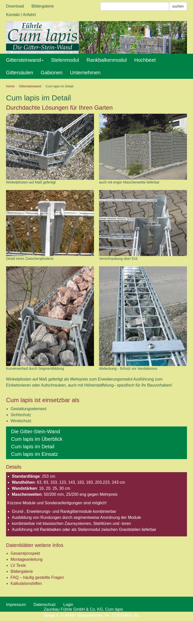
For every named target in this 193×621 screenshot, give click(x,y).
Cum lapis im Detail (32, 446)
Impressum (16, 604)
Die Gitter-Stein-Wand (35, 431)
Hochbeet (145, 60)
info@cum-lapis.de (157, 615)
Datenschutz (44, 604)
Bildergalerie (42, 6)
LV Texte (18, 565)
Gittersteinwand (24, 60)
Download (15, 6)
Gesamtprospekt (25, 553)
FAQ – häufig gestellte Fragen (37, 577)
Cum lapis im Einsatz (34, 454)
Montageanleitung (26, 559)
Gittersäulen (19, 72)
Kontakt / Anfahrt (21, 15)
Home (10, 86)
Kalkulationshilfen (26, 583)
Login (68, 604)
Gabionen (52, 72)
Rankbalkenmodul (106, 60)
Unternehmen (85, 72)
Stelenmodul (65, 60)
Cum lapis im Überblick (37, 439)
